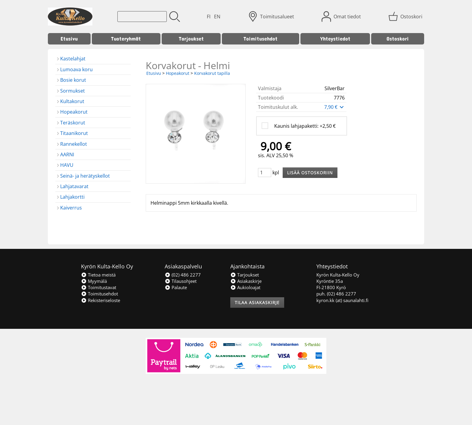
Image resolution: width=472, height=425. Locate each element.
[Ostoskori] (406, 16)
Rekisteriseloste (100, 300)
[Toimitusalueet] (271, 16)
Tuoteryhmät (126, 38)
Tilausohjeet (181, 281)
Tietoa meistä (98, 275)
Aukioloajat (245, 287)
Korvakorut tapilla (212, 73)
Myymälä (94, 281)
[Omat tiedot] (342, 16)
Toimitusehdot (261, 38)
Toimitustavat (98, 287)
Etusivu (69, 38)
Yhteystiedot (335, 38)
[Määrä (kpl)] (264, 172)
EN (217, 16)
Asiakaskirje (246, 281)
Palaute (176, 287)
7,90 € (334, 107)
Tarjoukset (191, 38)
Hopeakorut (177, 73)
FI (208, 16)
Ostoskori (398, 38)
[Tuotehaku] (142, 16)
